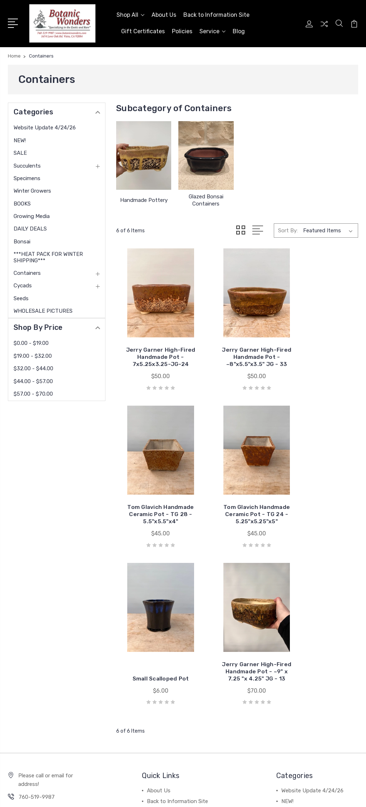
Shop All (130, 14)
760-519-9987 (37, 626)
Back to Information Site (216, 14)
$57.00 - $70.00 (33, 392)
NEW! (20, 138)
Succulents (27, 164)
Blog (239, 30)
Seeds (21, 296)
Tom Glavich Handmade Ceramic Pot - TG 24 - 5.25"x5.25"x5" (154, 497)
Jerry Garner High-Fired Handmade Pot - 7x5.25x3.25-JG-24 (154, 346)
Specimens (27, 176)
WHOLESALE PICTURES (43, 309)
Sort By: (288, 229)
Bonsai (22, 240)
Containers (27, 271)
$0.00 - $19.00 (31, 341)
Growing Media (32, 214)
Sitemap (151, 795)
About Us (164, 14)
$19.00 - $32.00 (33, 354)
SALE (20, 151)
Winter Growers (32, 189)
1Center (349, 795)
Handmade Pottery (144, 198)
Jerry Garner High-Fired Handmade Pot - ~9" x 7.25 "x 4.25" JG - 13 (320, 497)
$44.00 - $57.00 (33, 379)
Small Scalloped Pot (237, 507)
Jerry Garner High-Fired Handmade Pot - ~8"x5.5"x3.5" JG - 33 (237, 346)
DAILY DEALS (30, 227)
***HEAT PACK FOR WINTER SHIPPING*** (48, 255)
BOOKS (22, 202)
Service (212, 30)
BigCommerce (117, 795)
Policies (182, 30)
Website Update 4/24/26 (45, 126)
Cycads (23, 284)
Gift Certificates (143, 30)
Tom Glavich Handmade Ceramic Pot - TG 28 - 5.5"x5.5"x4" (320, 346)
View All (291, 695)
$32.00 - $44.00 (33, 366)
